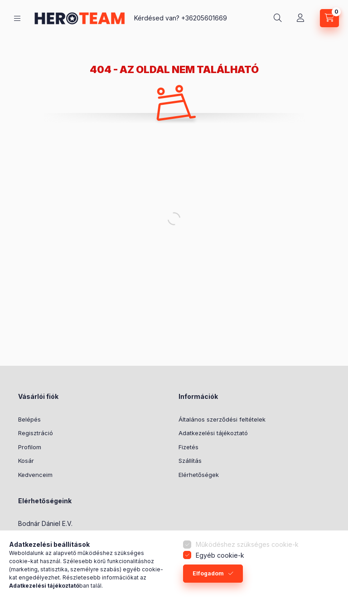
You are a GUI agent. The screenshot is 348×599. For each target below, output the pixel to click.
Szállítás (190, 460)
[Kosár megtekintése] (329, 18)
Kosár (26, 460)
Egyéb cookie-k (220, 555)
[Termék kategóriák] (17, 18)
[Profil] (300, 18)
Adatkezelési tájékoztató (213, 433)
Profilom (29, 447)
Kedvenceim (35, 474)
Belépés (29, 419)
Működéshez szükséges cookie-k (247, 544)
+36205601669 (204, 18)
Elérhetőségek (199, 474)
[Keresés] (278, 18)
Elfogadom (208, 573)
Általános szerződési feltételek (222, 419)
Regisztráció (35, 433)
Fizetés (188, 447)
